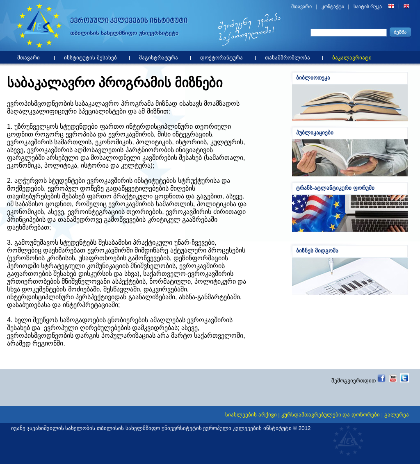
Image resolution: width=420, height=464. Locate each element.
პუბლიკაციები (314, 133)
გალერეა (396, 415)
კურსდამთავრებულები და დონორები (330, 415)
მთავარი (301, 6)
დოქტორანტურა (223, 56)
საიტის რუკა (368, 6)
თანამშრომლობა (289, 56)
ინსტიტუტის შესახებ (92, 56)
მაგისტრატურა (160, 56)
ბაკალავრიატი (354, 56)
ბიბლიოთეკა (313, 78)
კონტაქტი (333, 6)
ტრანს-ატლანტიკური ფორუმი (335, 188)
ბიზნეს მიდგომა (317, 251)
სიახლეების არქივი (251, 415)
